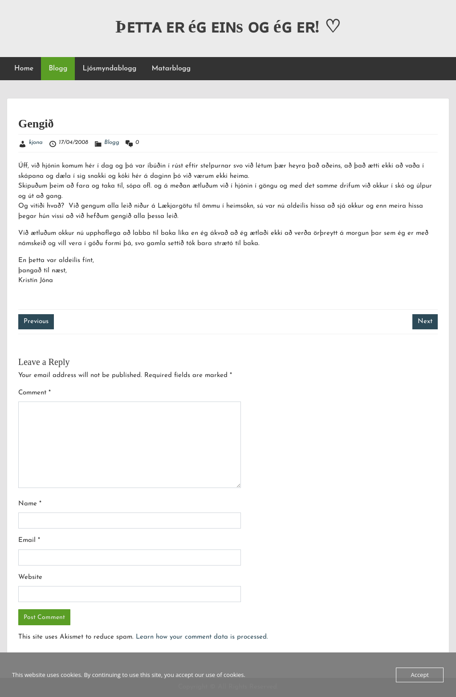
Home (23, 68)
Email (29, 540)
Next (425, 321)
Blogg (58, 68)
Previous (36, 321)
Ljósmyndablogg (109, 68)
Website (30, 577)
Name (29, 503)
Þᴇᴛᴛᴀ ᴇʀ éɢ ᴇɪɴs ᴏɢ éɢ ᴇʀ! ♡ (228, 26)
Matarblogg (171, 68)
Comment (34, 393)
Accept (420, 675)
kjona (36, 142)
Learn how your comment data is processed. (202, 637)
